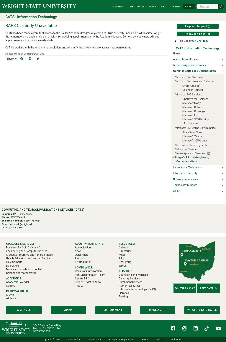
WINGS (176, 6)
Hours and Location (198, 33)
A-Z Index (24, 309)
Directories (136, 6)
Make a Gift (157, 309)
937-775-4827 (199, 40)
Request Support (196, 26)
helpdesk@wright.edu (21, 224)
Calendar (116, 6)
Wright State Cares (202, 309)
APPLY (189, 6)
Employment (113, 309)
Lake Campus (208, 288)
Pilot (164, 6)
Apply (68, 309)
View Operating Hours (13, 227)
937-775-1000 (41, 331)
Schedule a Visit (185, 288)
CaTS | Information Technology (31, 17)
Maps (152, 6)
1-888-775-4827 (32, 220)
